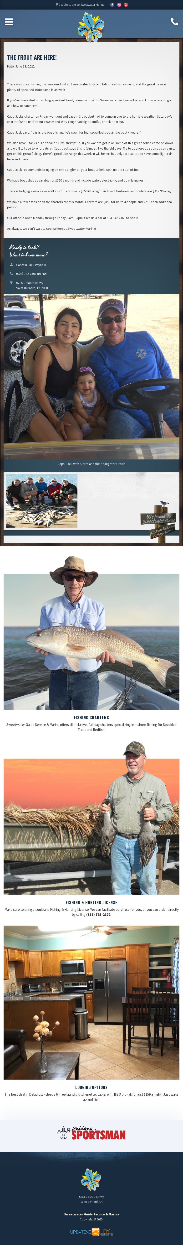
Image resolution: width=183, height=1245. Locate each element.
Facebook (112, 5)
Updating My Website (91, 1232)
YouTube (119, 5)
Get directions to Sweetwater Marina (80, 6)
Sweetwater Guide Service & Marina (91, 27)
